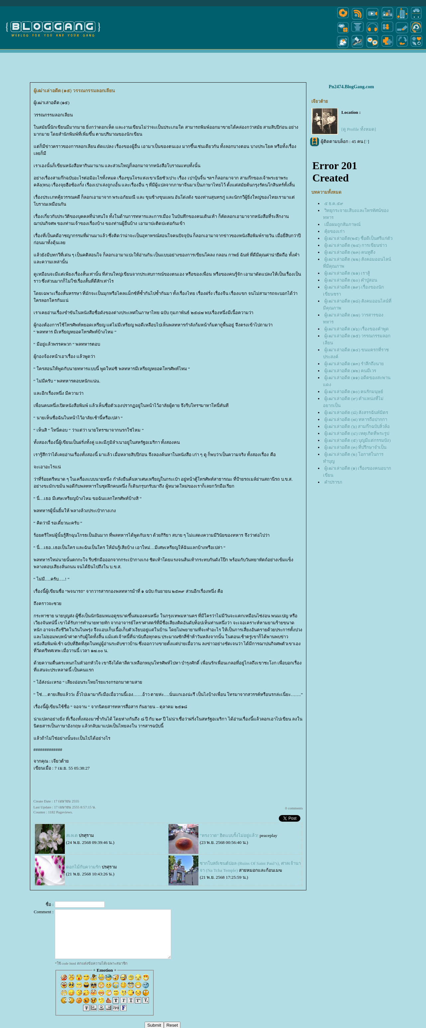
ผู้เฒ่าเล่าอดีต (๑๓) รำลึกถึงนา (354, 363)
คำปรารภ (333, 482)
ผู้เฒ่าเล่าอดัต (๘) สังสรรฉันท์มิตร (356, 412)
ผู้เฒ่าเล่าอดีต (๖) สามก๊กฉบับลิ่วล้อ (357, 426)
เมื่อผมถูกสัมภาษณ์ (342, 224)
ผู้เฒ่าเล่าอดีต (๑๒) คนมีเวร (350, 370)
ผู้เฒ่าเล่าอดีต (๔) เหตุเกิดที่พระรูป (356, 433)
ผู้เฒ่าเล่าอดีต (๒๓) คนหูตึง (350, 252)
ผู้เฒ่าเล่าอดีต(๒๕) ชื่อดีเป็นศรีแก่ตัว (358, 238)
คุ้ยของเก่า (334, 231)
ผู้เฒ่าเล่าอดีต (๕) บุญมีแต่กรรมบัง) (357, 440)
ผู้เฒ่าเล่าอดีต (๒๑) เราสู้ (347, 273)
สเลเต (72, 835)
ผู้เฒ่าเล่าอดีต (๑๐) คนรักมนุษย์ (353, 391)
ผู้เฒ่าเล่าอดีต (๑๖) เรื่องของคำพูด (356, 328)
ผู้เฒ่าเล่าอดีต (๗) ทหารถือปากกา (355, 419)
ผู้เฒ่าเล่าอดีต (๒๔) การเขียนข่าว (355, 245)
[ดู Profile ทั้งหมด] (358, 129)
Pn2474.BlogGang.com (351, 86)
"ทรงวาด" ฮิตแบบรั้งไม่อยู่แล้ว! (229, 835)
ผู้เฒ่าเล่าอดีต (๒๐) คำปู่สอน (350, 280)
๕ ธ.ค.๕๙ (333, 203)
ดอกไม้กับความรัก (83, 866)
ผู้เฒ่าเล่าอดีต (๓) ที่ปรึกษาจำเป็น (355, 447)
